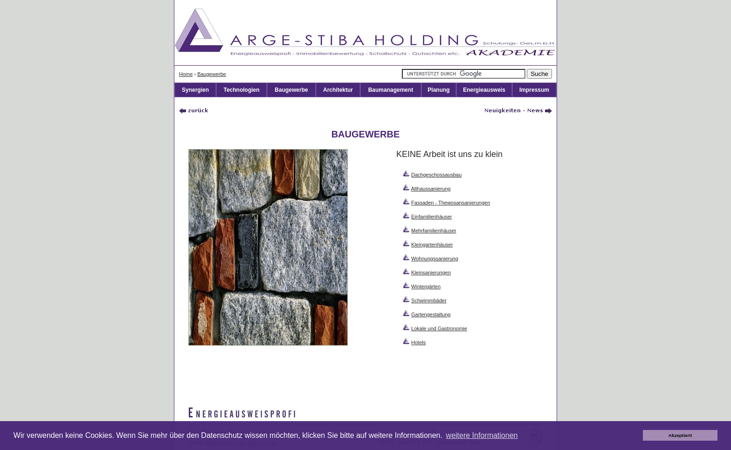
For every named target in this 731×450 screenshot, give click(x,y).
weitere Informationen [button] (482, 435)
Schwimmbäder (429, 300)
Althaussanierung (430, 188)
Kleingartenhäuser (432, 244)
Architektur (338, 90)
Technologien (241, 90)
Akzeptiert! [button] (680, 435)
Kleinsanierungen (431, 272)
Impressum (534, 90)
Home (186, 74)
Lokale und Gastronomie (439, 328)
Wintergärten (426, 286)
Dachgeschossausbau (436, 174)
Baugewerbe (211, 74)
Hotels (418, 342)
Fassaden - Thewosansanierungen (450, 202)
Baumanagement (391, 90)
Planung (438, 90)
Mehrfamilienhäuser (433, 230)
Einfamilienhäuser (431, 216)
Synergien (195, 90)
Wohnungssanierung (434, 258)
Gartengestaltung (430, 314)
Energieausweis (484, 90)
